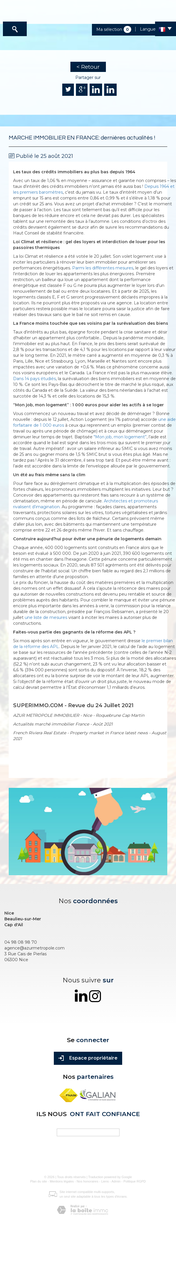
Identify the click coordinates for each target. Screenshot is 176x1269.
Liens (105, 1181)
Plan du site (38, 1181)
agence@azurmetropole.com (34, 948)
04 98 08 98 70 (20, 942)
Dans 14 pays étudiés (34, 378)
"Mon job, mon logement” (120, 437)
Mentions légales (62, 1181)
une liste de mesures (46, 617)
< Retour (88, 66)
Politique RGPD (134, 1181)
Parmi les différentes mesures (102, 268)
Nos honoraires (87, 1181)
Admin (115, 1181)
